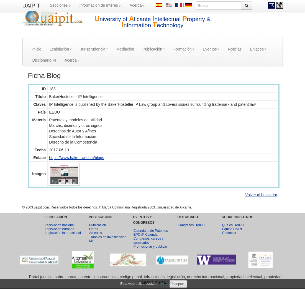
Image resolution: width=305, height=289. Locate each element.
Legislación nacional (60, 225)
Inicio (37, 49)
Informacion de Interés (100, 5)
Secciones (60, 5)
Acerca (137, 5)
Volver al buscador (261, 195)
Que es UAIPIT (233, 225)
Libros (93, 229)
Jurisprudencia (94, 49)
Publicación (153, 49)
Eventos (211, 49)
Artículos (95, 233)
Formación (183, 49)
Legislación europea (59, 229)
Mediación (125, 49)
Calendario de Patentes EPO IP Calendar (151, 233)
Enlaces (258, 49)
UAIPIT (31, 5)
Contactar (229, 233)
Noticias (235, 49)
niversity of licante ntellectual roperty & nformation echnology (152, 22)
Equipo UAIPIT (233, 229)
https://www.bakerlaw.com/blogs (76, 157)
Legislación (61, 49)
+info (165, 284)
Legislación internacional (63, 233)
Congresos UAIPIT (191, 225)
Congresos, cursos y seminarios (148, 240)
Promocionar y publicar (150, 246)
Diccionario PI (44, 60)
